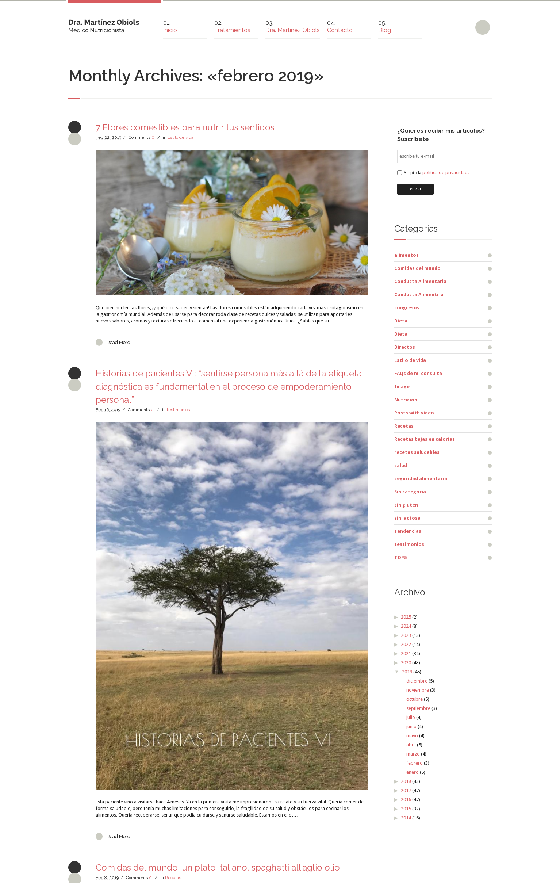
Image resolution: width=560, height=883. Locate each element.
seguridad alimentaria (420, 478)
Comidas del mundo (417, 268)
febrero (414, 763)
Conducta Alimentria (419, 294)
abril (411, 745)
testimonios (178, 409)
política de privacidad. (445, 172)
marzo (413, 754)
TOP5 (400, 557)
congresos (406, 307)
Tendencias (407, 531)
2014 (406, 818)
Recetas (173, 877)
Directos (404, 347)
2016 (406, 799)
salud (400, 465)
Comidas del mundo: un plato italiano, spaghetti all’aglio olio (218, 867)
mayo (412, 735)
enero (412, 772)
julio (410, 717)
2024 (406, 626)
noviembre (417, 690)
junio (411, 726)
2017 (406, 790)
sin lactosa (407, 518)
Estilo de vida (180, 137)
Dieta (400, 321)
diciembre (416, 681)
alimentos (406, 255)
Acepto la (436, 173)
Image (402, 386)
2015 (406, 808)
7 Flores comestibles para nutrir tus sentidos (185, 127)
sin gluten (406, 505)
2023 (406, 635)
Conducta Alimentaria (420, 281)
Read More (118, 342)
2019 (407, 671)
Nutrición (405, 399)
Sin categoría (410, 491)
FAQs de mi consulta (418, 373)
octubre (414, 699)
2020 (406, 662)
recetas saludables (417, 452)
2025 (406, 617)
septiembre (418, 708)
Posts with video (414, 413)
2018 (406, 781)
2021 (406, 653)
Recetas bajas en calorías (424, 439)
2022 (406, 644)
